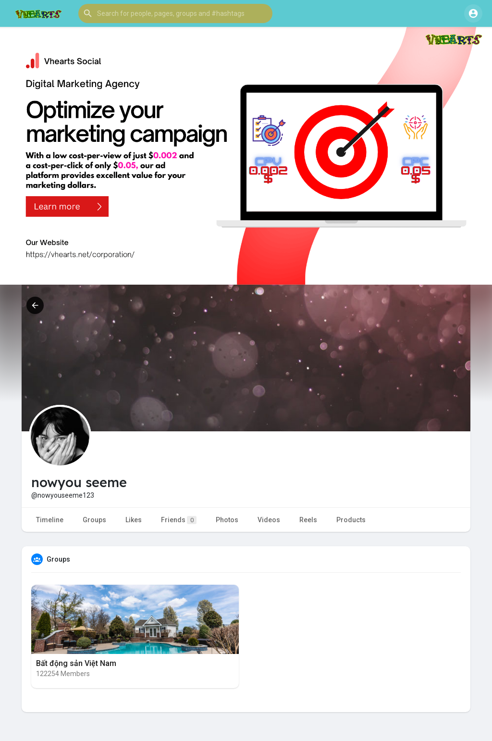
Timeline (49, 520)
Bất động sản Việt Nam (76, 663)
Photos (227, 520)
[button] (175, 13)
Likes (133, 520)
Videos (269, 520)
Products (351, 520)
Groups (94, 520)
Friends (179, 520)
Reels (308, 520)
